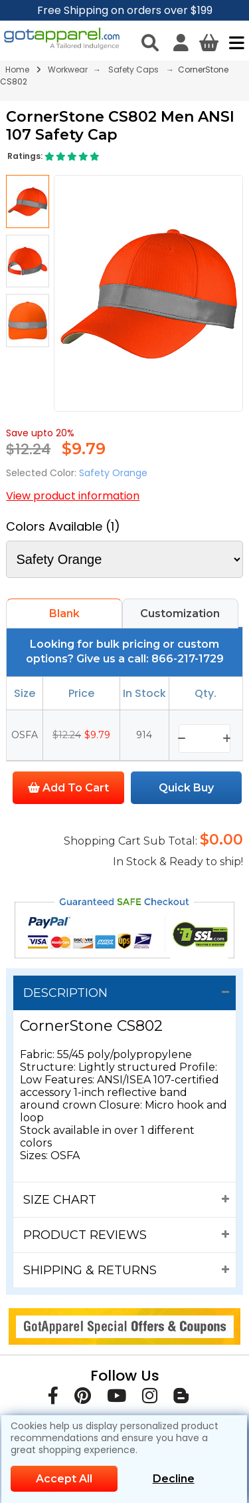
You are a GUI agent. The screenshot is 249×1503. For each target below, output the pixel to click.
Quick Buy (186, 787)
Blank (64, 613)
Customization (180, 613)
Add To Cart (68, 787)
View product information (72, 495)
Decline (174, 1478)
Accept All (64, 1478)
